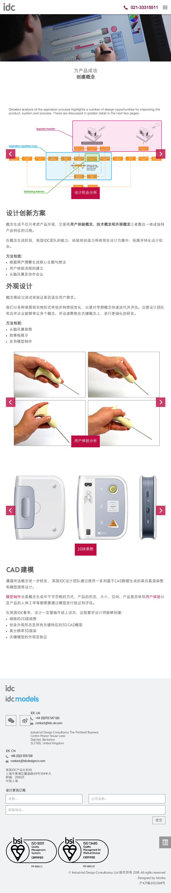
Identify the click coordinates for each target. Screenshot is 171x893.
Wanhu (160, 878)
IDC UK (35, 713)
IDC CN (10, 751)
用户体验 (153, 597)
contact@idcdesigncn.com (27, 761)
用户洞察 (24, 263)
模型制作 (13, 597)
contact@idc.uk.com (48, 723)
